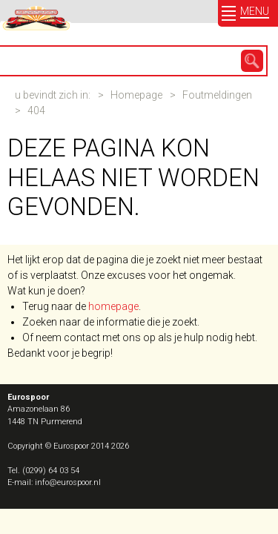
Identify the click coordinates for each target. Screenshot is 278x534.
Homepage (136, 95)
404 (36, 110)
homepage (113, 306)
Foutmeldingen (217, 95)
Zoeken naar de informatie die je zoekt (109, 322)
